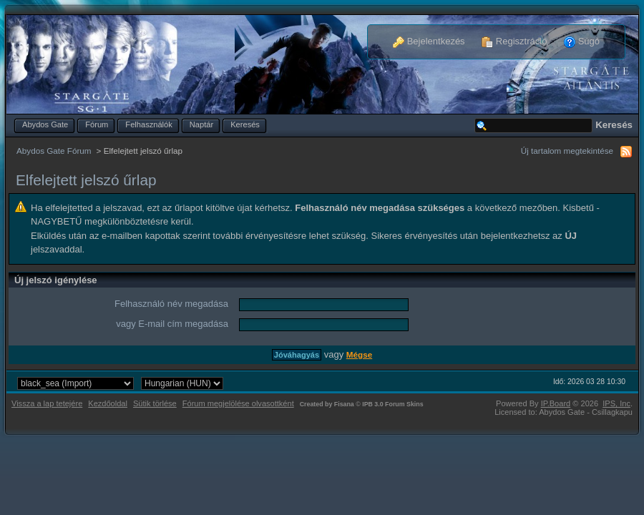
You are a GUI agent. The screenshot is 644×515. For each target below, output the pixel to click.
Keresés (245, 124)
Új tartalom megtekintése (567, 150)
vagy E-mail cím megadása (172, 323)
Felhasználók (148, 124)
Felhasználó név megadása (171, 303)
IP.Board (556, 403)
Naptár (201, 124)
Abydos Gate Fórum (54, 150)
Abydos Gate (45, 124)
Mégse (359, 354)
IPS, (616, 403)
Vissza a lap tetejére (46, 403)
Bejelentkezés (429, 41)
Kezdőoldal (107, 403)
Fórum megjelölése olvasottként (238, 403)
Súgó (582, 41)
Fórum (96, 124)
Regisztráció (514, 41)
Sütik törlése (155, 403)
